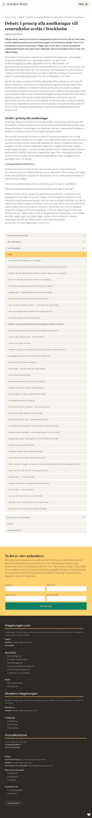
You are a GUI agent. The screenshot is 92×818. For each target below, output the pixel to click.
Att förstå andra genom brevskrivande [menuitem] (24, 318)
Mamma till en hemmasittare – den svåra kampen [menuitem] (29, 407)
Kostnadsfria (12, 728)
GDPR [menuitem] (10, 524)
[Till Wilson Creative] (89, 815)
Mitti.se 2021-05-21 (14, 34)
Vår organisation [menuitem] (47, 241)
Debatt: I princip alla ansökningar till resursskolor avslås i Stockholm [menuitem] (36, 324)
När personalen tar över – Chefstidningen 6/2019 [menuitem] (28, 419)
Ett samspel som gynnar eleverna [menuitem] (22, 362)
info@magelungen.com (22, 642)
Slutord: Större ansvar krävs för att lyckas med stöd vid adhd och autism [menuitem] (37, 267)
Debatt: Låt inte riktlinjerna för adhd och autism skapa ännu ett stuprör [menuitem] (37, 273)
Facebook (12, 773)
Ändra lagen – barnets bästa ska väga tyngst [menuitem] (26, 369)
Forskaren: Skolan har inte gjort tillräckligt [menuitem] (25, 451)
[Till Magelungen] (15, 4)
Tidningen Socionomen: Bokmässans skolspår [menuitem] (27, 509)
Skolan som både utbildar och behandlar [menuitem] (25, 413)
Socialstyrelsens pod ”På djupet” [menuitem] (21, 400)
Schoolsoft (14, 803)
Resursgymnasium (15, 683)
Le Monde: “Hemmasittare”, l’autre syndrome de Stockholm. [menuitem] (33, 426)
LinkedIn (11, 780)
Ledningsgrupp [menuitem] (47, 248)
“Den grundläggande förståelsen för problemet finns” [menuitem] (30, 311)
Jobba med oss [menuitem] (14, 530)
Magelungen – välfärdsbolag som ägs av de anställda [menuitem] (30, 292)
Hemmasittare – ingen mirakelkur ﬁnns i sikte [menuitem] (27, 394)
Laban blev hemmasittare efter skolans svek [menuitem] (26, 458)
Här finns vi (12, 793)
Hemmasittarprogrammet (18, 669)
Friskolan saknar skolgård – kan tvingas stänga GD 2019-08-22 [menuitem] (34, 432)
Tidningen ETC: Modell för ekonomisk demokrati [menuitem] (28, 502)
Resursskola (12, 686)
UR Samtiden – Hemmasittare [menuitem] (20, 489)
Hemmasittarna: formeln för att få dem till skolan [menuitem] (28, 299)
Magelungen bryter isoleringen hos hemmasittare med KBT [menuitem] (33, 439)
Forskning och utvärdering (18, 673)
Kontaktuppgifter (15, 790)
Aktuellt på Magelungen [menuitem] (47, 235)
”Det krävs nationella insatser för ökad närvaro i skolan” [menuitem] (30, 286)
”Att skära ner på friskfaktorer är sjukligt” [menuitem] (24, 260)
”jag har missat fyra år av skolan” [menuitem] (21, 445)
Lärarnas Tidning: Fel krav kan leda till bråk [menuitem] (25, 496)
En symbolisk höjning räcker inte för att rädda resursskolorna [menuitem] (33, 330)
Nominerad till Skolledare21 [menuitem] (19, 375)
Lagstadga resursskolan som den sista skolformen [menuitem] (29, 356)
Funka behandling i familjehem (20, 666)
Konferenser (12, 721)
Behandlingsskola (15, 663)
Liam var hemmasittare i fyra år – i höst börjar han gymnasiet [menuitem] (33, 305)
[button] (83, 235)
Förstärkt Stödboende (17, 659)
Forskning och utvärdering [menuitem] (47, 517)
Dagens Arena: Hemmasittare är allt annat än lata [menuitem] (28, 483)
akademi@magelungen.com (25, 710)
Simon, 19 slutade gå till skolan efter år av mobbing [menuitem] (29, 279)
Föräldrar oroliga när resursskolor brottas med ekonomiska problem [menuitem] (36, 349)
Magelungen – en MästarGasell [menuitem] (21, 477)
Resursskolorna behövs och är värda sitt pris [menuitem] (26, 381)
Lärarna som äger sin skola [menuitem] (19, 343)
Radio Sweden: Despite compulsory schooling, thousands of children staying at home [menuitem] (44, 464)
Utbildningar (12, 724)
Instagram (12, 776)
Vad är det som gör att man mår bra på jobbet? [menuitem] (28, 470)
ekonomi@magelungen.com (33, 759)
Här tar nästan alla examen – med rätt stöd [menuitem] (25, 337)
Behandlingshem (14, 656)
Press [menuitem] (47, 254)
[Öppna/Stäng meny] (83, 4)
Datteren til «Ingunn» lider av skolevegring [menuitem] (25, 388)
